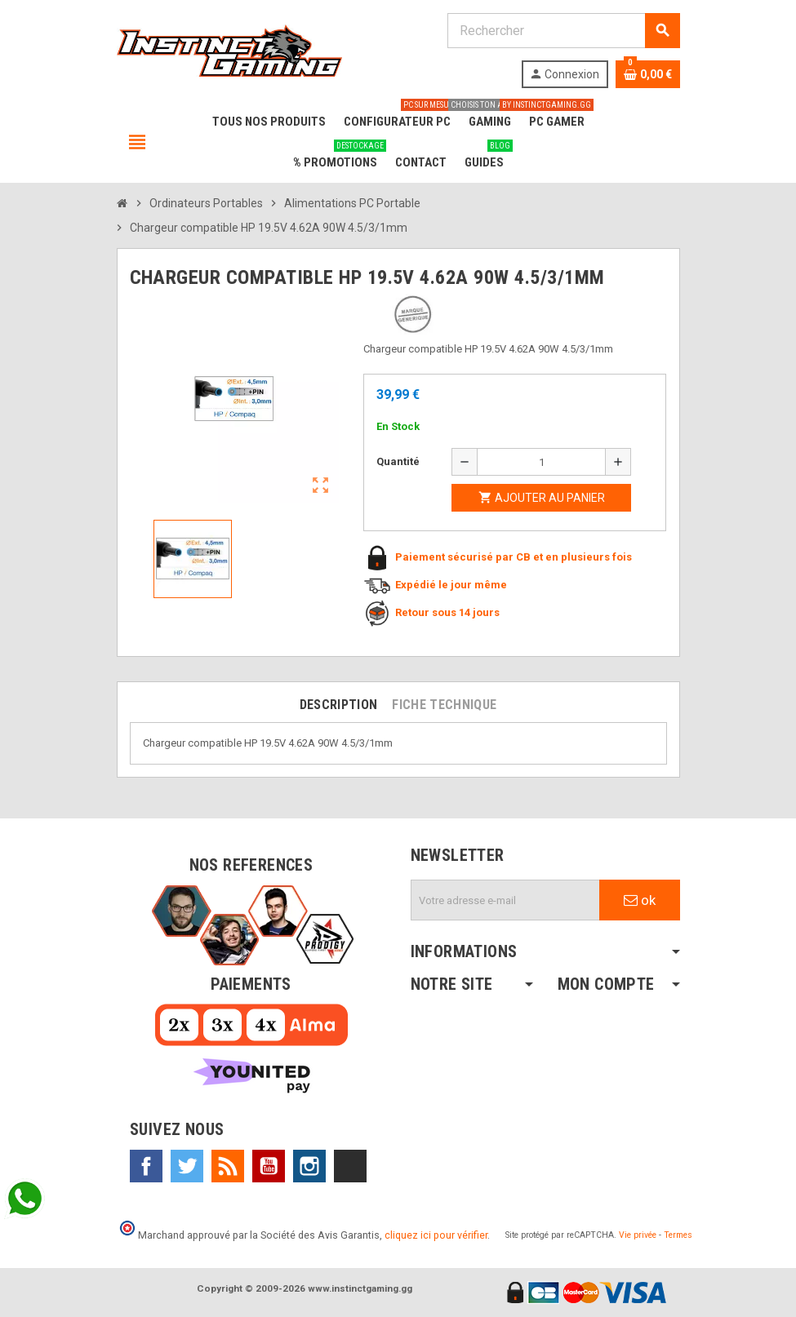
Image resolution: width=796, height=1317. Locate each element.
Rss (227, 1166)
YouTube (268, 1166)
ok (640, 900)
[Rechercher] (563, 30)
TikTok (350, 1166)
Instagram (309, 1166)
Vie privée (637, 1235)
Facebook (146, 1166)
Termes (678, 1235)
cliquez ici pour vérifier (436, 1235)
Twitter (187, 1166)
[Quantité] (541, 462)
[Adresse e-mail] (505, 900)
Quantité (398, 461)
